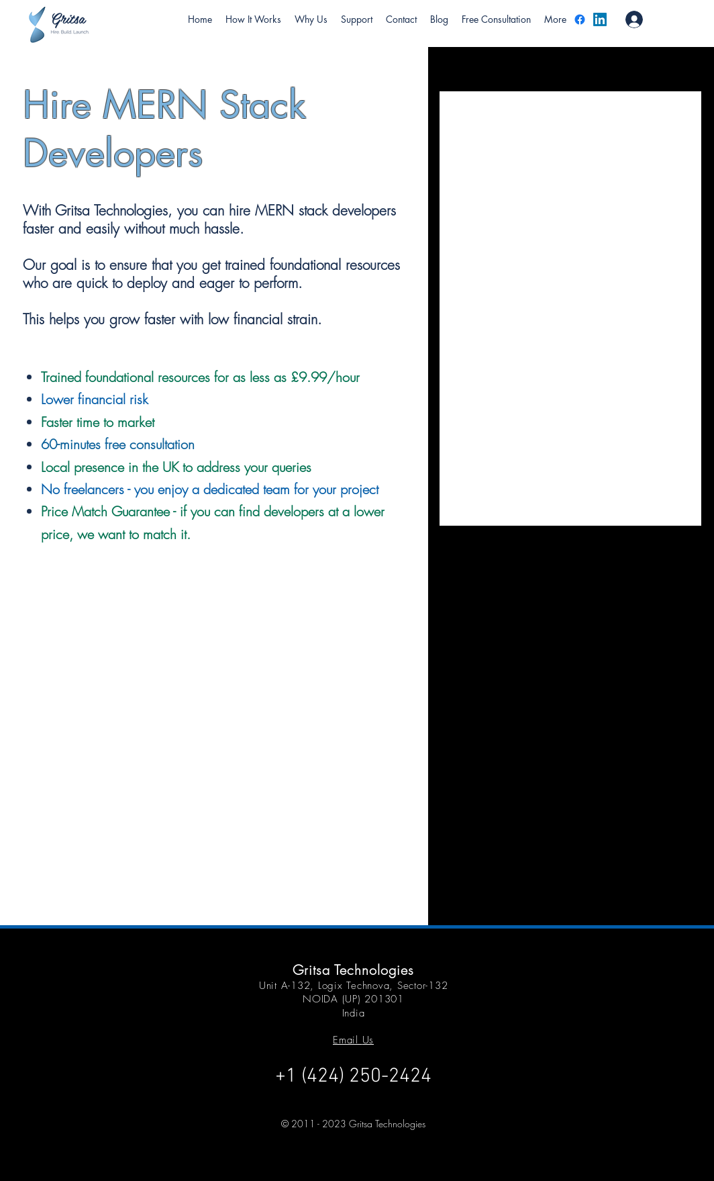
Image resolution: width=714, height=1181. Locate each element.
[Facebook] (579, 19)
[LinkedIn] (600, 19)
